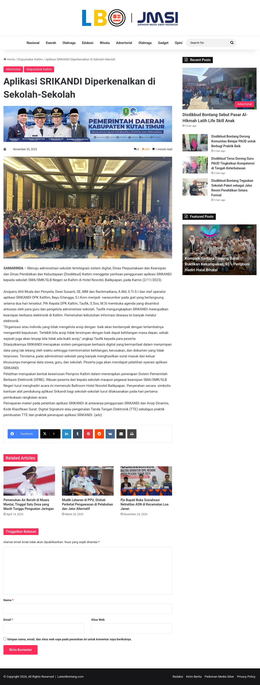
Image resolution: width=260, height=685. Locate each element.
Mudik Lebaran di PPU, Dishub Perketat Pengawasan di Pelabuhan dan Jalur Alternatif (87, 504)
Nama (8, 600)
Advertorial (124, 43)
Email (8, 619)
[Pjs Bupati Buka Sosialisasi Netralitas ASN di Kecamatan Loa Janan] (146, 481)
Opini (178, 43)
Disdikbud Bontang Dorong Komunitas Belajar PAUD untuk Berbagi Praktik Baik (233, 141)
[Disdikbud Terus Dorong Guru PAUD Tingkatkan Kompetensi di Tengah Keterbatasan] (195, 164)
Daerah (51, 43)
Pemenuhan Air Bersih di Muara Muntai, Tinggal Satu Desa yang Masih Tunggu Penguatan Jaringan (28, 504)
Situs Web (98, 619)
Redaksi (178, 676)
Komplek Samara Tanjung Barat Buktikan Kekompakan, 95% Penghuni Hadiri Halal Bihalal (214, 264)
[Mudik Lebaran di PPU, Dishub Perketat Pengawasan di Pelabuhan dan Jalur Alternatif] (87, 481)
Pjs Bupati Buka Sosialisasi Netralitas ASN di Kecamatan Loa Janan (144, 504)
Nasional (33, 43)
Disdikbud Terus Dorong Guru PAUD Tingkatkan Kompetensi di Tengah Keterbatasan (232, 163)
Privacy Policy (246, 676)
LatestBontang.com (71, 676)
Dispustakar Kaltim (30, 59)
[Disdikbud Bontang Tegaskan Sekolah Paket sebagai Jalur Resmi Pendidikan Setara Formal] (195, 187)
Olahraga (69, 43)
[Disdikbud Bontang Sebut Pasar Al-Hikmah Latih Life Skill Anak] (219, 88)
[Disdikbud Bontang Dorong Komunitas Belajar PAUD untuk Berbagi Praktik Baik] (195, 142)
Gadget (163, 43)
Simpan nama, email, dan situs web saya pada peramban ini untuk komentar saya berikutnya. (69, 639)
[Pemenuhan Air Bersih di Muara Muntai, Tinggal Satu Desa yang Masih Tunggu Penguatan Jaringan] (29, 481)
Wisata (105, 43)
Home (9, 59)
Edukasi (87, 43)
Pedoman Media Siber (219, 676)
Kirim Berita (194, 676)
